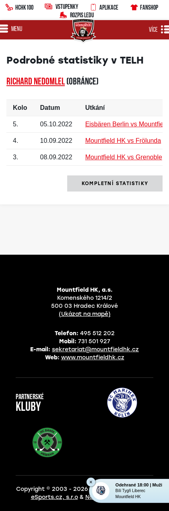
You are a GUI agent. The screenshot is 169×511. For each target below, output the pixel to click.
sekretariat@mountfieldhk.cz (95, 349)
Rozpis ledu (77, 14)
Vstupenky (61, 6)
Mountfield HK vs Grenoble (123, 157)
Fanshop (144, 6)
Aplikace (103, 6)
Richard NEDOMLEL (35, 82)
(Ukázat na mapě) (85, 314)
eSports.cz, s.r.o (54, 497)
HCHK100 (19, 6)
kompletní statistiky (115, 183)
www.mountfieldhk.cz (92, 357)
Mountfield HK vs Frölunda (123, 140)
